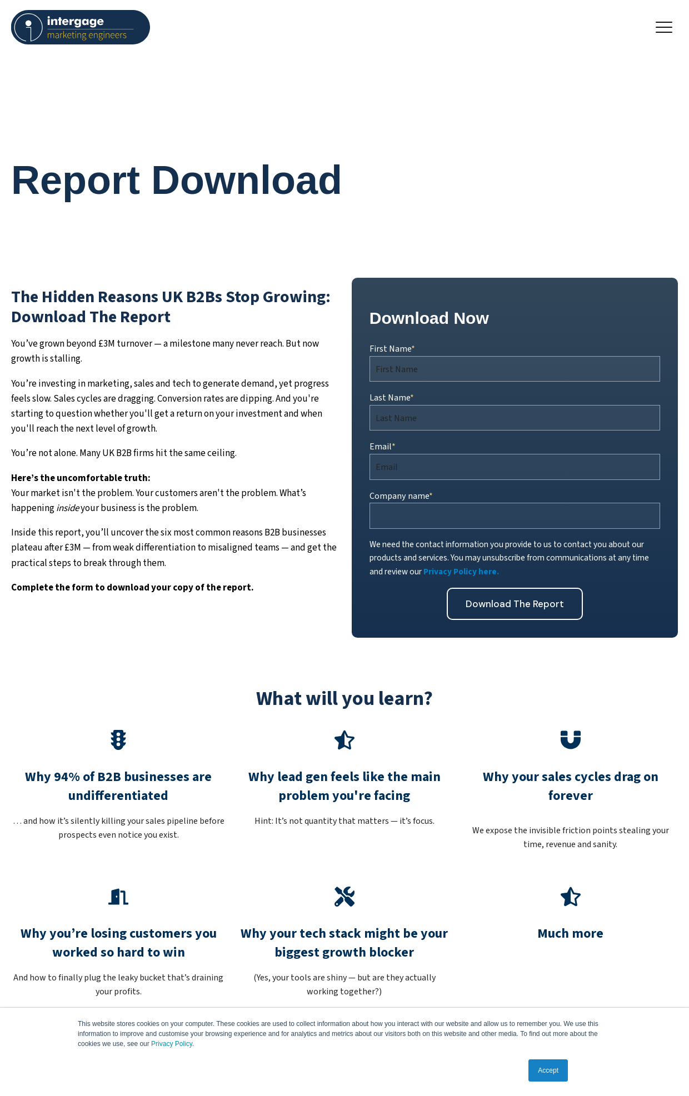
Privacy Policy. (172, 1044)
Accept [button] (548, 1070)
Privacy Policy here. (461, 571)
